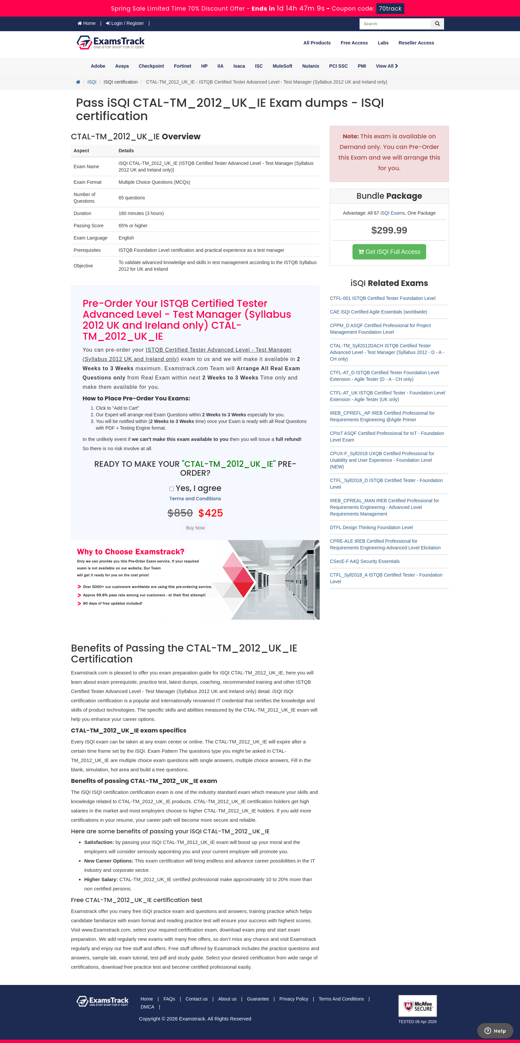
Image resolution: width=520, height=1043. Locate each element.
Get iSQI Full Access (389, 251)
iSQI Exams (392, 213)
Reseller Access (416, 42)
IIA (221, 66)
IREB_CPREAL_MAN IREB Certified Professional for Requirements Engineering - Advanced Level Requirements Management (384, 507)
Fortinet (182, 66)
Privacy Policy (293, 999)
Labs (383, 42)
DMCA (147, 1006)
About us (227, 999)
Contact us (196, 999)
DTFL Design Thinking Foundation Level (371, 527)
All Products (317, 42)
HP (204, 66)
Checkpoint (151, 66)
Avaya (122, 66)
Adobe (98, 66)
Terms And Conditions (341, 999)
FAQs (169, 999)
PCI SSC (338, 66)
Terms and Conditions (195, 498)
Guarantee (258, 999)
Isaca (239, 66)
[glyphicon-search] (437, 24)
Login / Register (125, 23)
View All (387, 66)
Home (87, 23)
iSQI (92, 82)
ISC (259, 66)
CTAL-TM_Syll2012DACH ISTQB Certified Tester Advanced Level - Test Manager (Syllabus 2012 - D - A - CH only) (387, 352)
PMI (362, 66)
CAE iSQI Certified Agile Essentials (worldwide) (378, 311)
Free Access (354, 42)
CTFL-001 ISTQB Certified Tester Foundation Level (382, 298)
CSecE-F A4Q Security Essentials (365, 561)
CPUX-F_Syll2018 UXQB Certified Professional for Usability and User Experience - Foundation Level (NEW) (382, 460)
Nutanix (310, 66)
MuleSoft (282, 66)
